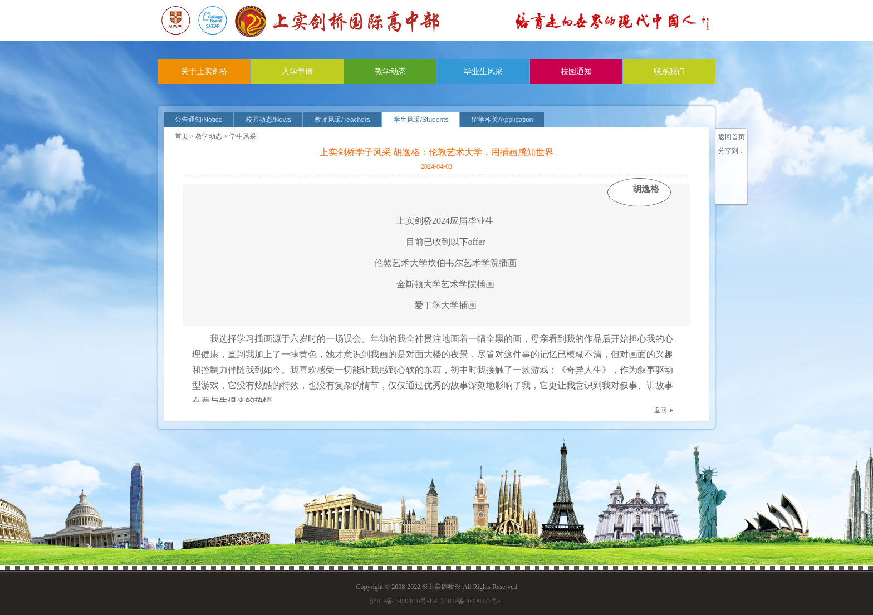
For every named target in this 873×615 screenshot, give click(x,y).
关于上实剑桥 (204, 71)
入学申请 (297, 71)
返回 (660, 410)
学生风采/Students (421, 120)
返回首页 (731, 137)
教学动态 (390, 71)
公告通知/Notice (198, 120)
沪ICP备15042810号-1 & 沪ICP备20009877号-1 (437, 601)
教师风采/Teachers (342, 120)
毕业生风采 (483, 71)
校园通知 (576, 71)
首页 (181, 136)
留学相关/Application (502, 120)
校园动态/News (268, 120)
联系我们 (669, 71)
